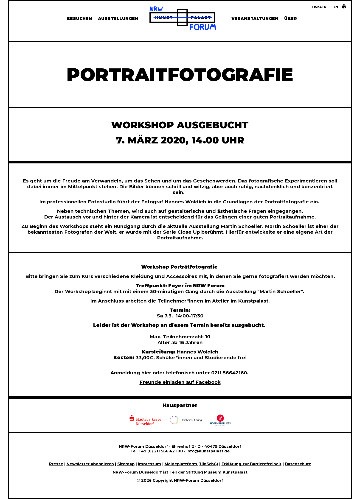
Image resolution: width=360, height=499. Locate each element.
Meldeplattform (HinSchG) (191, 464)
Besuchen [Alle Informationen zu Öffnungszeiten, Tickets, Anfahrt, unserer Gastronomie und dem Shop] (79, 18)
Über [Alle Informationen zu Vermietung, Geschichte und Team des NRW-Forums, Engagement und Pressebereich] (290, 18)
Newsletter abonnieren (90, 464)
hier (146, 373)
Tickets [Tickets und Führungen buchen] (319, 6)
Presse (56, 464)
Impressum (149, 464)
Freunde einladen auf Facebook (180, 382)
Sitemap (126, 464)
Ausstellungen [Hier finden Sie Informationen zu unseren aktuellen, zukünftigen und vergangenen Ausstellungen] (118, 18)
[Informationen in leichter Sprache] (344, 7)
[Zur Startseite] (182, 19)
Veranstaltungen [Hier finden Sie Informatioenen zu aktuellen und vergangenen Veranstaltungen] (254, 18)
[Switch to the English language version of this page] (336, 6)
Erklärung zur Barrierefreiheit (251, 464)
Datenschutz (298, 464)
